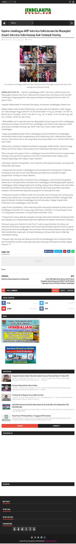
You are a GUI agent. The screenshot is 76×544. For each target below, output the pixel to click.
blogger (55, 291)
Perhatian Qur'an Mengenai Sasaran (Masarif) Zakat (27, 395)
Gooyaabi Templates (50, 541)
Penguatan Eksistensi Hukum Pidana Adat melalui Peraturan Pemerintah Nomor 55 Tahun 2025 (40, 376)
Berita (30, 40)
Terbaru (20, 426)
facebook (70, 291)
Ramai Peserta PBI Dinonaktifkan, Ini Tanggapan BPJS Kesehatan (31, 416)
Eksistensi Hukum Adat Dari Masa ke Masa (24, 386)
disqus (62, 291)
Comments (56, 426)
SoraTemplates (30, 541)
